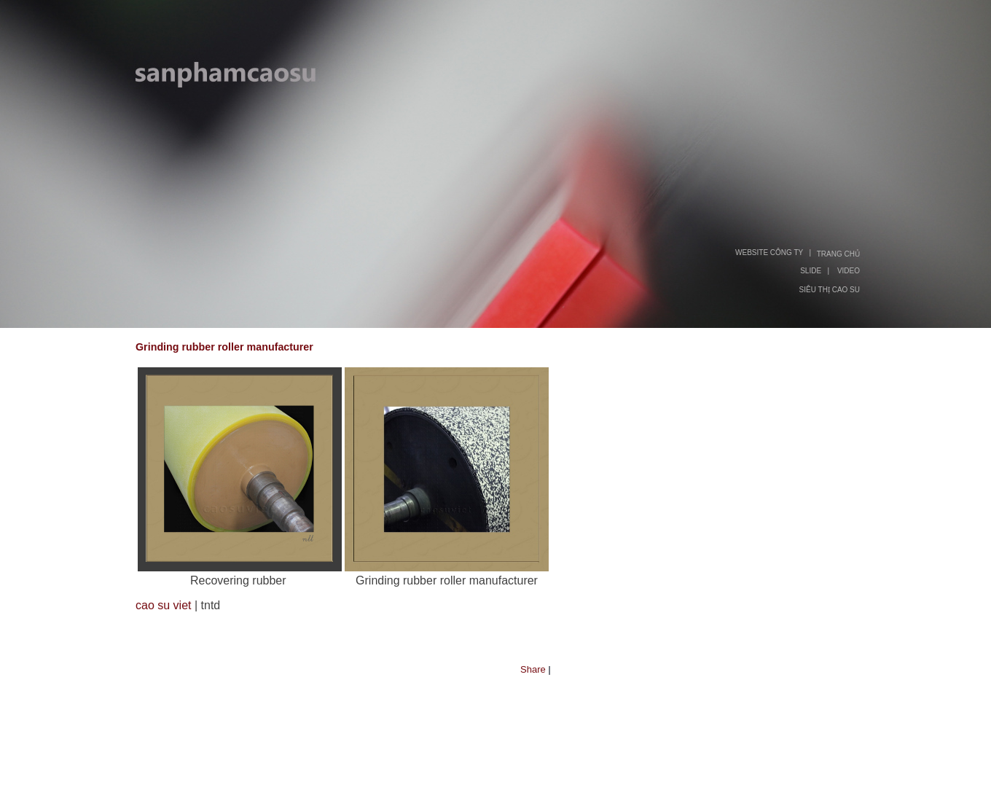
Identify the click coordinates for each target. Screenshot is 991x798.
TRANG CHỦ (838, 254)
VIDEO (848, 271)
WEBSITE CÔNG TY (769, 253)
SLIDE (810, 271)
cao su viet (163, 605)
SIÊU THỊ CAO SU (829, 290)
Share (533, 669)
